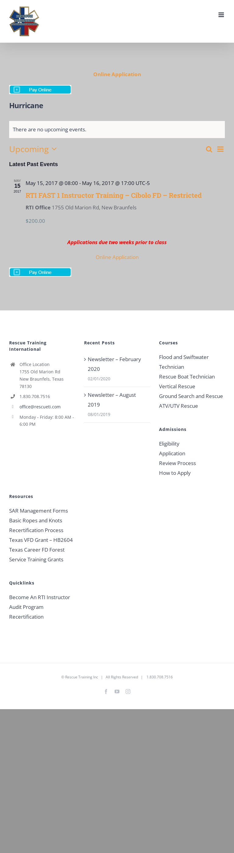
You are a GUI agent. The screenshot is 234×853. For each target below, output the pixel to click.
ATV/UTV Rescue (178, 405)
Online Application (117, 74)
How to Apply (175, 472)
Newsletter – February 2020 (114, 364)
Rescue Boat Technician (187, 376)
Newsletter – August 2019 (112, 399)
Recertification (26, 616)
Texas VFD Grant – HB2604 (41, 539)
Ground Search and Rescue (191, 396)
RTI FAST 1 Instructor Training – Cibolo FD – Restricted (114, 195)
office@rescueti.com (40, 407)
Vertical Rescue (177, 386)
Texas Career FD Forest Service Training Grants (37, 554)
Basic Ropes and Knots (35, 520)
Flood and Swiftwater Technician (184, 362)
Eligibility (169, 443)
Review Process (177, 463)
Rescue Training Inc (81, 677)
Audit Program (26, 606)
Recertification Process (36, 530)
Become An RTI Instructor (39, 597)
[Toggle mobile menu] (221, 15)
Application (172, 453)
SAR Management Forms (38, 510)
